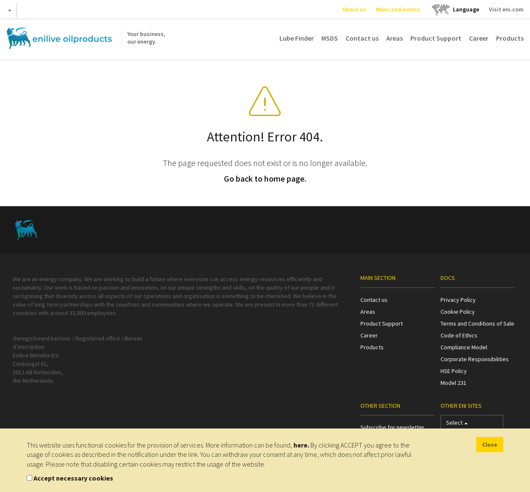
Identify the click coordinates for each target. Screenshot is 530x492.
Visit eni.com (506, 9)
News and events (398, 9)
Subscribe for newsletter (392, 427)
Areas (394, 38)
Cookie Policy (458, 311)
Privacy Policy (458, 300)
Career (478, 38)
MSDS (329, 38)
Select (457, 424)
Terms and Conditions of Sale (477, 323)
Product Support (435, 38)
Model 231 (453, 383)
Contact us (362, 38)
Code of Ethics (459, 335)
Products (510, 38)
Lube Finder (296, 38)
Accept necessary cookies (73, 478)
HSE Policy (454, 371)
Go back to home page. (265, 178)
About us (354, 9)
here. (301, 445)
